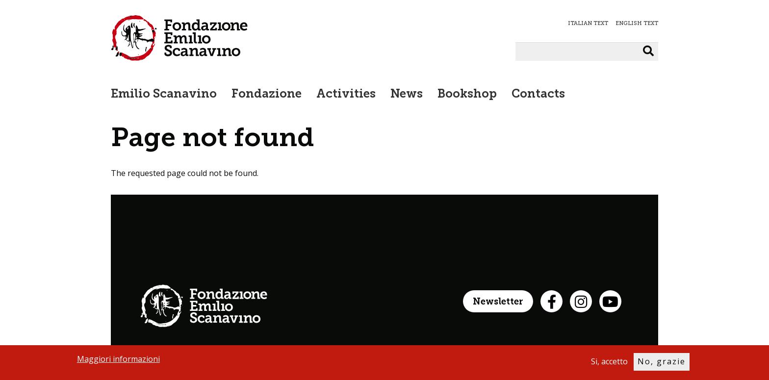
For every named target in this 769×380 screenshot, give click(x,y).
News (406, 95)
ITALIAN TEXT (588, 23)
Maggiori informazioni (118, 360)
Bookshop (467, 95)
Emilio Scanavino (164, 95)
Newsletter (498, 302)
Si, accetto (609, 363)
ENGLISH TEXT (636, 23)
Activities (346, 95)
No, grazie (662, 363)
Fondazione (266, 95)
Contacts (538, 95)
